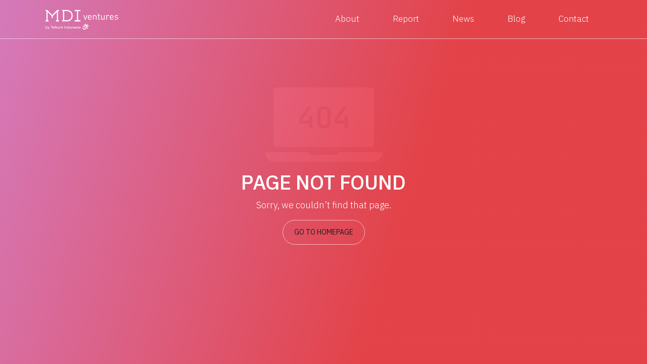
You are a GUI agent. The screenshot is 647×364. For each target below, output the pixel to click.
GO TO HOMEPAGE (323, 232)
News (463, 18)
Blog (516, 18)
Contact (574, 18)
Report (406, 18)
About (347, 18)
